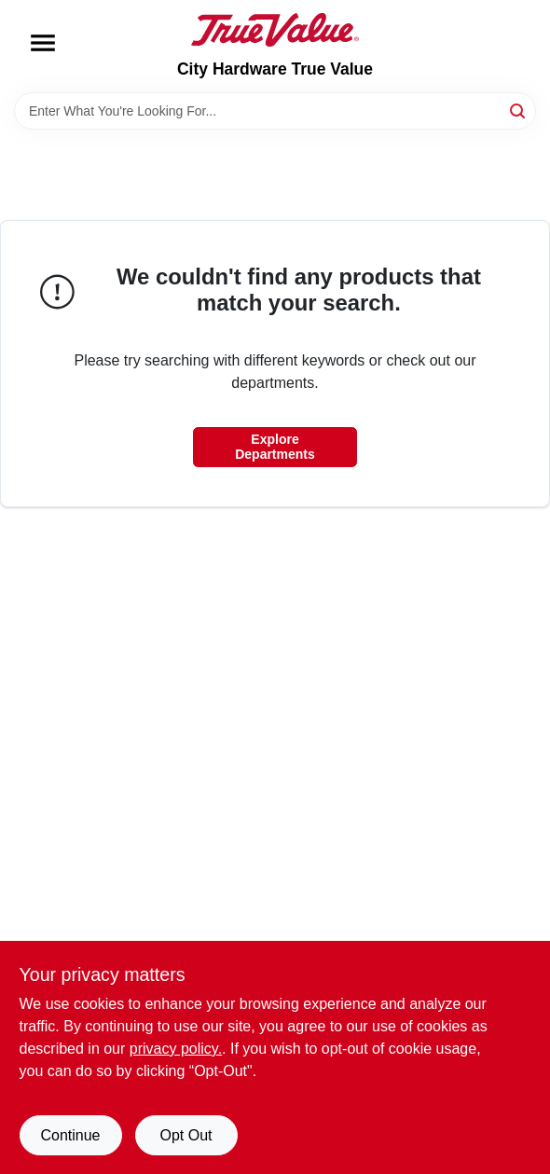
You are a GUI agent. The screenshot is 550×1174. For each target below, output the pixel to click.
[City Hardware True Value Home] (275, 30)
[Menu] (43, 43)
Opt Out (185, 1135)
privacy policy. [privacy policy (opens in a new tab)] (176, 1049)
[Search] (518, 109)
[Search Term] (275, 111)
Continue (70, 1135)
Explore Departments (275, 447)
